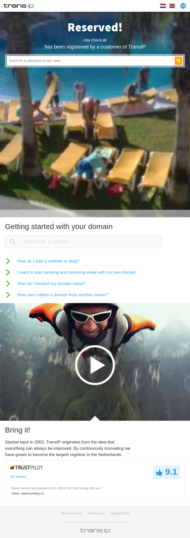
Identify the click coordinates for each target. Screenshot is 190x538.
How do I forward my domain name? (51, 283)
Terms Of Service (71, 513)
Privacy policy (96, 513)
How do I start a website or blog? (48, 261)
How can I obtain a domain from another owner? (62, 294)
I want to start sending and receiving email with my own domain (76, 272)
